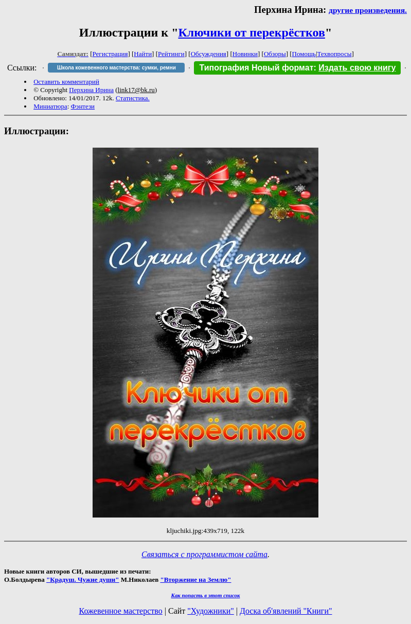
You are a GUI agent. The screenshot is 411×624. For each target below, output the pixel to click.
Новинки (245, 54)
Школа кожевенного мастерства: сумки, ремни (116, 67)
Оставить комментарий (66, 81)
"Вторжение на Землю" (195, 579)
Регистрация (110, 54)
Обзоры (275, 54)
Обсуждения (208, 54)
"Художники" (210, 611)
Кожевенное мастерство (121, 611)
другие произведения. (368, 10)
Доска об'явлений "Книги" (286, 611)
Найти (143, 54)
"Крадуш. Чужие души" (82, 579)
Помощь (304, 54)
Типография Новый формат (256, 67)
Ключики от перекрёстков (251, 32)
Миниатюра (50, 106)
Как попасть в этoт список (205, 595)
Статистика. (133, 98)
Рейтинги (171, 54)
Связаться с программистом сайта (204, 554)
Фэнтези (83, 106)
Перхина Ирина (91, 90)
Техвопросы (334, 54)
